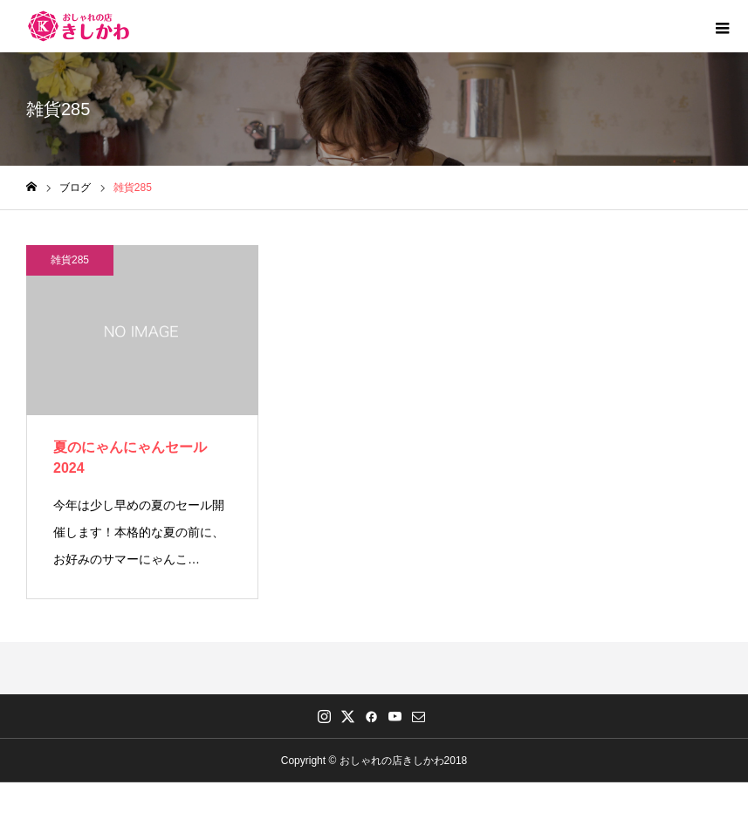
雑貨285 (70, 260)
